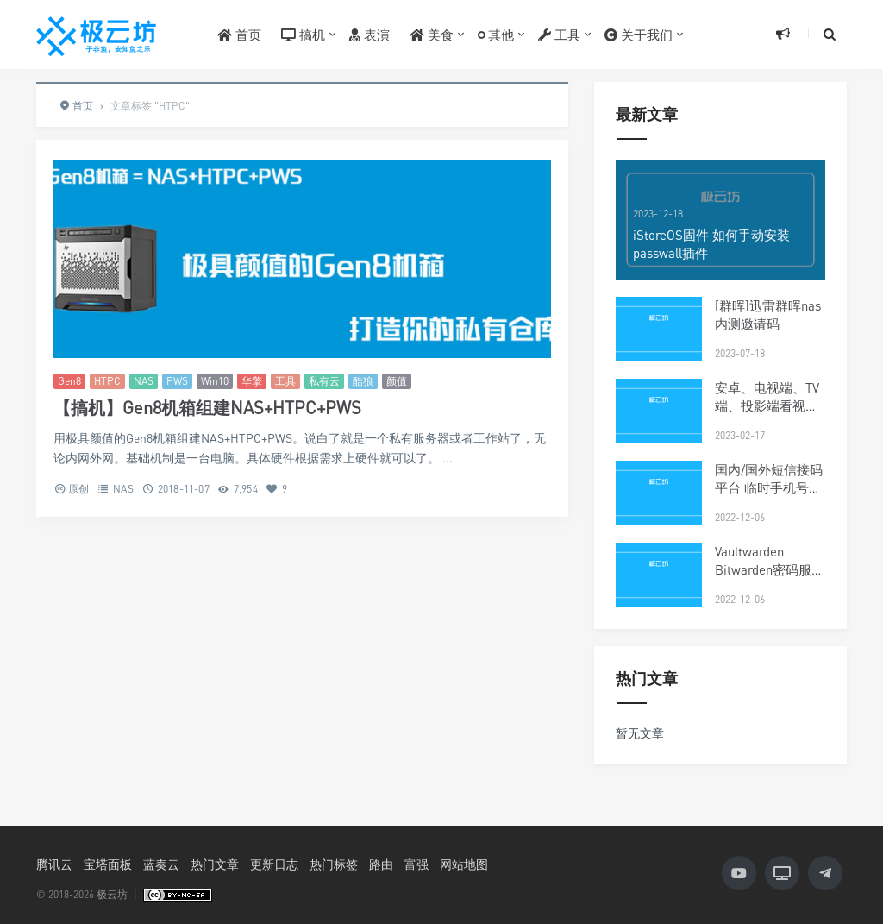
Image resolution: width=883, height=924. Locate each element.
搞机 (303, 34)
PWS (177, 380)
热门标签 (334, 864)
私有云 (324, 380)
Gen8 (69, 380)
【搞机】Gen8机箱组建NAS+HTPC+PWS (207, 407)
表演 (369, 34)
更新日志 (274, 864)
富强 (416, 864)
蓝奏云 (161, 864)
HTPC (107, 380)
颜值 (396, 380)
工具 (559, 34)
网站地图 (464, 864)
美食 (432, 34)
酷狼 (363, 380)
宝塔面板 (108, 864)
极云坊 (112, 894)
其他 (496, 34)
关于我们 (638, 34)
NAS (143, 380)
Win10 (215, 380)
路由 (381, 864)
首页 (239, 34)
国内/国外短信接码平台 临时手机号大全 (769, 487)
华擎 (251, 380)
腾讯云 (54, 864)
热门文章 (215, 864)
